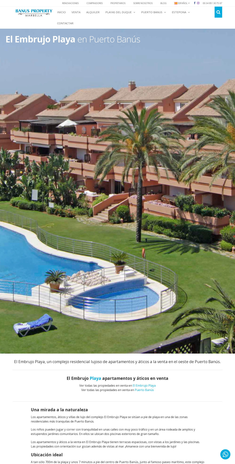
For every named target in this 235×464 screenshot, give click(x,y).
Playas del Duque (120, 12)
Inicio (61, 12)
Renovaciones (70, 3)
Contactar (65, 23)
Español (182, 3)
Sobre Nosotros (143, 3)
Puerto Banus (153, 12)
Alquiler (93, 12)
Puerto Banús (144, 390)
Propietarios (118, 3)
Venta (76, 12)
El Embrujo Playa (144, 386)
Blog (163, 3)
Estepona (181, 12)
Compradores (94, 3)
